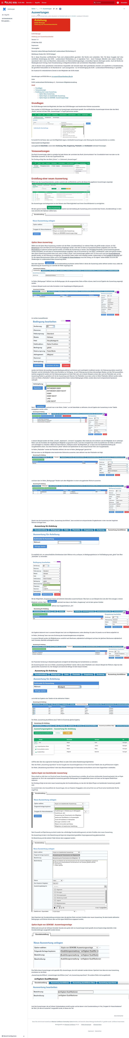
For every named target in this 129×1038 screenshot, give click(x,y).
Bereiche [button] (29, 2)
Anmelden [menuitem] (124, 2)
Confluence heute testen (118, 1021)
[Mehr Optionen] (124, 8)
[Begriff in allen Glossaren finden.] (60, 8)
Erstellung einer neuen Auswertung (45, 92)
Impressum (91, 1031)
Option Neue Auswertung (46, 94)
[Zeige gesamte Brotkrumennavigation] (38, 9)
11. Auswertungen (46, 9)
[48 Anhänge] (54, 9)
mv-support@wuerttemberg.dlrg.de (62, 76)
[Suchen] (95, 2)
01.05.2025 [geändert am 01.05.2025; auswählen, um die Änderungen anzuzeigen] (73, 16)
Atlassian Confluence (69, 1024)
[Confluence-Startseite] (14, 2)
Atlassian (78, 1029)
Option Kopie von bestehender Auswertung (52, 96)
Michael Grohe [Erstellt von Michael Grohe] (43, 16)
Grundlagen (38, 88)
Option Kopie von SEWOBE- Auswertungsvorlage (53, 98)
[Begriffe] (14, 14)
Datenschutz (98, 1031)
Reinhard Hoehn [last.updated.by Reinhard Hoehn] (64, 16)
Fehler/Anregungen (86, 1024)
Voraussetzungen (40, 90)
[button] (2, 3)
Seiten (33, 9)
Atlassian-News (97, 1024)
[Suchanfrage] (104, 2)
